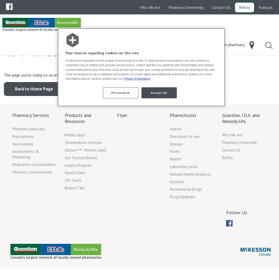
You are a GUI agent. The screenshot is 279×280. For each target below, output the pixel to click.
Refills (244, 7)
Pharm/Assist (183, 136)
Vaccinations (23, 165)
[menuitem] (9, 6)
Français (266, 7)
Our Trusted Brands (81, 178)
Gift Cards (73, 201)
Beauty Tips (75, 209)
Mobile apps (75, 156)
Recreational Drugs (186, 210)
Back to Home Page (34, 110)
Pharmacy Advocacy (28, 150)
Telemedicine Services (83, 163)
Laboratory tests (184, 187)
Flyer (122, 136)
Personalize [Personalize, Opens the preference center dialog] (120, 93)
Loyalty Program (78, 186)
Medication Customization (34, 185)
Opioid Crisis (75, 193)
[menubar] (9, 7)
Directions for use (185, 157)
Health (175, 180)
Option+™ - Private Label (86, 171)
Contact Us (221, 7)
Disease (176, 165)
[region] (141, 67)
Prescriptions (23, 157)
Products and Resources (78, 139)
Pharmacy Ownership (186, 7)
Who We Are (150, 7)
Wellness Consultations (32, 193)
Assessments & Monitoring (25, 175)
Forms (175, 172)
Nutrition (177, 203)
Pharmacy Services (30, 136)
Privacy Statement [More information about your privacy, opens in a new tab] (137, 78)
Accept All (159, 93)
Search (175, 150)
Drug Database (182, 218)
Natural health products (190, 195)
